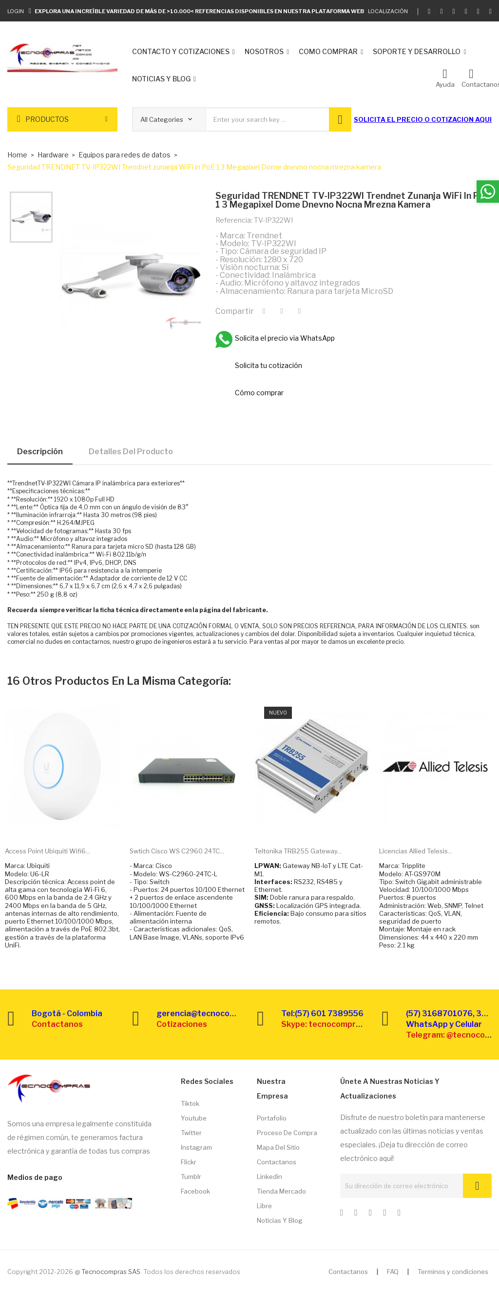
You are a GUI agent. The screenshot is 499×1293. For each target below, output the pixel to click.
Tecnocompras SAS (110, 1271)
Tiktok (190, 1103)
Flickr (188, 1162)
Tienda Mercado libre (281, 1198)
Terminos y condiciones (453, 1271)
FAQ (393, 1271)
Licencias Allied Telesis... (415, 851)
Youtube (194, 1118)
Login (15, 11)
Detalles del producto (131, 451)
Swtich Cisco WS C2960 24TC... (177, 851)
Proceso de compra (287, 1133)
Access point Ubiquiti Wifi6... (47, 851)
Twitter (191, 1133)
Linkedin (269, 1176)
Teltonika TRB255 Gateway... (298, 851)
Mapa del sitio (278, 1147)
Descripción (40, 451)
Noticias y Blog (280, 1220)
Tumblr (191, 1176)
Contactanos (276, 1162)
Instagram (196, 1147)
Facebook (195, 1191)
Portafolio (272, 1118)
